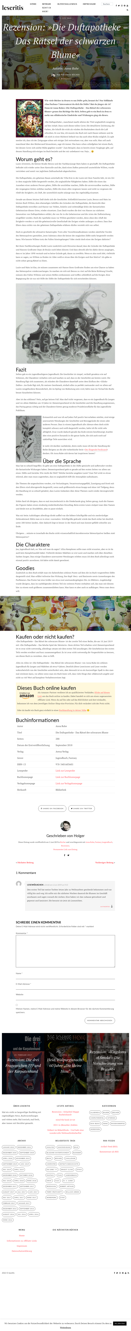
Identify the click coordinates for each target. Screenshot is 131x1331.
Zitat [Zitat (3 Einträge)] (62, 1197)
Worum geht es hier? (46, 8)
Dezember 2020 (10, 1152)
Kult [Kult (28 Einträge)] (57, 1180)
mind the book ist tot (65, 1119)
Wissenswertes (118, 1123)
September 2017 (27, 1186)
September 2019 (10, 1164)
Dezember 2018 (10, 1175)
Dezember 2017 (10, 1186)
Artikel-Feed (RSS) (109, 1146)
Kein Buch (95, 1123)
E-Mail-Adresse (23, 984)
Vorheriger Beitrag (104, 862)
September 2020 (27, 1152)
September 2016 (27, 1208)
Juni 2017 (33, 1192)
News (105, 1123)
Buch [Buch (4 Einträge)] (49, 1158)
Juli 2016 (22, 1214)
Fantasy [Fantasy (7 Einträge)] (50, 1175)
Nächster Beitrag (25, 862)
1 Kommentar (65, 79)
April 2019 (19, 1169)
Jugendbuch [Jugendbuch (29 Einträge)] (71, 1175)
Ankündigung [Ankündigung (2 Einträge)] (64, 1147)
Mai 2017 (7, 1197)
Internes (111, 1118)
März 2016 (7, 1220)
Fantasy (92, 85)
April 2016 (34, 1214)
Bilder (106, 1112)
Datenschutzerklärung (22, 1251)
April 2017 (19, 1197)
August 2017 (8, 1192)
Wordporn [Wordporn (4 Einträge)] (51, 1197)
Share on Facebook (52, 808)
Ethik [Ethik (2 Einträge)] (79, 1169)
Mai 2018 (7, 1180)
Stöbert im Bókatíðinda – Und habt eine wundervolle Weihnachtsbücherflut (65, 1131)
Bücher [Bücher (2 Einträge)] (58, 1158)
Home (33, 4)
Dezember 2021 (24, 1147)
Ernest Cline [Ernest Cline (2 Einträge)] (67, 1169)
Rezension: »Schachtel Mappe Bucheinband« (65, 1113)
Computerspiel (97, 1118)
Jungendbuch (106, 85)
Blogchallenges (67, 4)
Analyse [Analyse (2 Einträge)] (50, 1147)
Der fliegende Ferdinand (96, 449)
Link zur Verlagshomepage (69, 783)
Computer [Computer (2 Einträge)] (51, 1164)
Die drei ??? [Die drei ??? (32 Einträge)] (52, 1169)
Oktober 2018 (26, 1175)
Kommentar (22, 933)
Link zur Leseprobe (65, 770)
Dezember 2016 (10, 1208)
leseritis (12, 8)
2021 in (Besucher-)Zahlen (65, 1125)
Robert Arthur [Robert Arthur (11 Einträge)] (67, 1186)
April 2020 (8, 1158)
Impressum (89, 4)
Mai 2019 (7, 1169)
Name (19, 973)
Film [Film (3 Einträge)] (60, 1175)
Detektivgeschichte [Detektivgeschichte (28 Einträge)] (69, 1164)
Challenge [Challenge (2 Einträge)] (70, 1158)
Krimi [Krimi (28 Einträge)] (49, 1180)
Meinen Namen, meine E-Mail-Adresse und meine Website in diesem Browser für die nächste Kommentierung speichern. (65, 1010)
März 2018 (31, 1180)
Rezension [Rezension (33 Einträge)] (51, 1186)
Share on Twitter (81, 808)
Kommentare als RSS (109, 1151)
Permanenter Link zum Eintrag (65, 849)
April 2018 (19, 1180)
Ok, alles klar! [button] (120, 1323)
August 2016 (8, 1214)
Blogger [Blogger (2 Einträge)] (77, 1152)
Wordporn (95, 1129)
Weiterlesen (65, 1327)
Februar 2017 (9, 1203)
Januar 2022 (8, 1147)
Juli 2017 (22, 1192)
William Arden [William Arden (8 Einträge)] (72, 1192)
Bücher (76, 75)
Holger (65, 75)
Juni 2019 (25, 1164)
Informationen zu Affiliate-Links (22, 1240)
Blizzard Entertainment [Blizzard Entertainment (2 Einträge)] (58, 1152)
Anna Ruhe (81, 85)
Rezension (120, 85)
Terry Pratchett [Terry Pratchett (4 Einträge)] (54, 1192)
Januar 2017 (24, 1203)
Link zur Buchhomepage (68, 777)
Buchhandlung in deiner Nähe (72, 710)
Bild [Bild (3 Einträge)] (76, 1147)
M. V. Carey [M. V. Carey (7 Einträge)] (68, 1180)
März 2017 (31, 1197)
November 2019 (23, 1158)
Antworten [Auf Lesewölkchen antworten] (105, 906)
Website (19, 994)
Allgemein (95, 1112)
